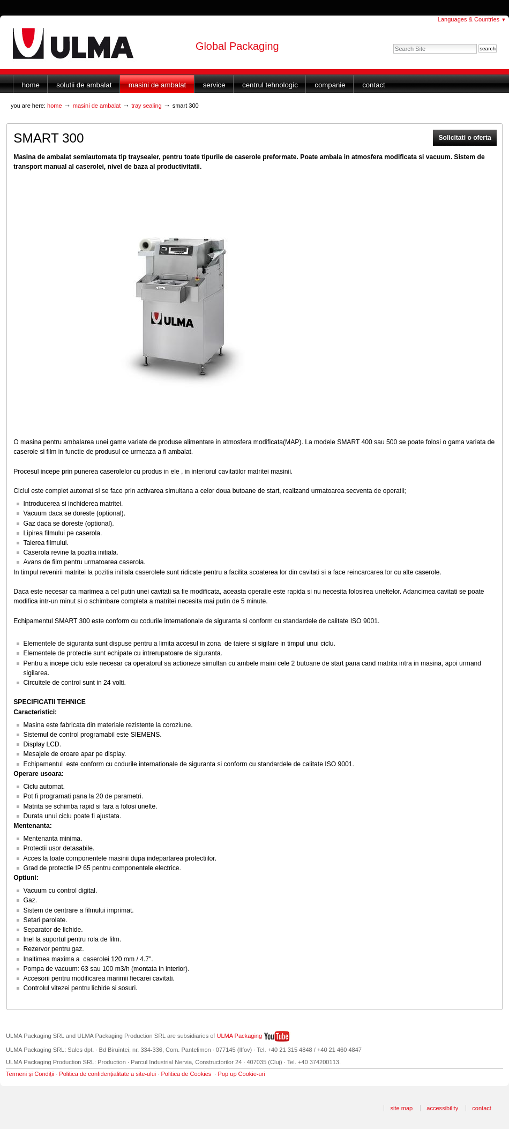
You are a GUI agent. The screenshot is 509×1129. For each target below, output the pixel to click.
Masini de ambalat (157, 85)
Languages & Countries (472, 19)
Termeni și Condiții (30, 1074)
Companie (330, 85)
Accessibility (442, 1108)
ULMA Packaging (240, 1036)
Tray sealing (146, 105)
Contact (373, 85)
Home (31, 85)
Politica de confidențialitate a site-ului (107, 1074)
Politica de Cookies (186, 1074)
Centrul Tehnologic (270, 85)
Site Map (401, 1108)
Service (214, 85)
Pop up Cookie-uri (241, 1074)
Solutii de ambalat (83, 85)
